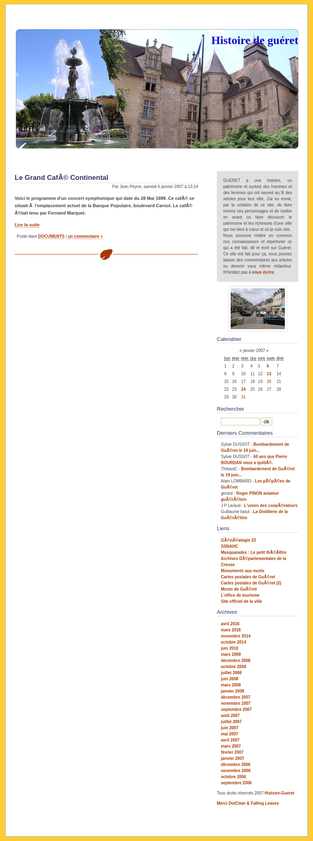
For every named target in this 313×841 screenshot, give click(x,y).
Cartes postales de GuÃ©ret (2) (251, 583)
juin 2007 (229, 728)
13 (269, 374)
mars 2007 (231, 746)
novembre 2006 (236, 770)
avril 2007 (230, 740)
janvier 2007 (232, 758)
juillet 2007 (231, 721)
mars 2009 (231, 654)
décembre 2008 (235, 660)
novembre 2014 (236, 636)
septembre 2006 (236, 783)
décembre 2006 (235, 764)
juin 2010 (229, 648)
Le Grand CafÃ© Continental (61, 177)
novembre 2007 (236, 703)
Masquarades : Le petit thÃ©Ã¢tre (254, 552)
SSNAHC (229, 546)
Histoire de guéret (254, 40)
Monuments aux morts (243, 571)
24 (243, 389)
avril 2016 (230, 624)
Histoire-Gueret (279, 793)
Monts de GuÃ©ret (239, 589)
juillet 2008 (231, 673)
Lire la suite (27, 224)
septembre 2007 (236, 709)
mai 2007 (229, 734)
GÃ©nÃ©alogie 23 (238, 540)
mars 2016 (231, 630)
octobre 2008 (233, 666)
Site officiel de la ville (241, 601)
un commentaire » (85, 236)
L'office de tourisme (240, 595)
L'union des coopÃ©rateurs (271, 505)
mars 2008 (231, 685)
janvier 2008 (232, 691)
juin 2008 (229, 679)
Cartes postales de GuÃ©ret (248, 577)
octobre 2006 (233, 777)
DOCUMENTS (51, 236)
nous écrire (263, 272)
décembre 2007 (235, 697)
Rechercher (230, 409)
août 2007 (230, 715)
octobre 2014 (233, 642)
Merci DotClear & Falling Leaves (248, 803)
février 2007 (232, 752)
